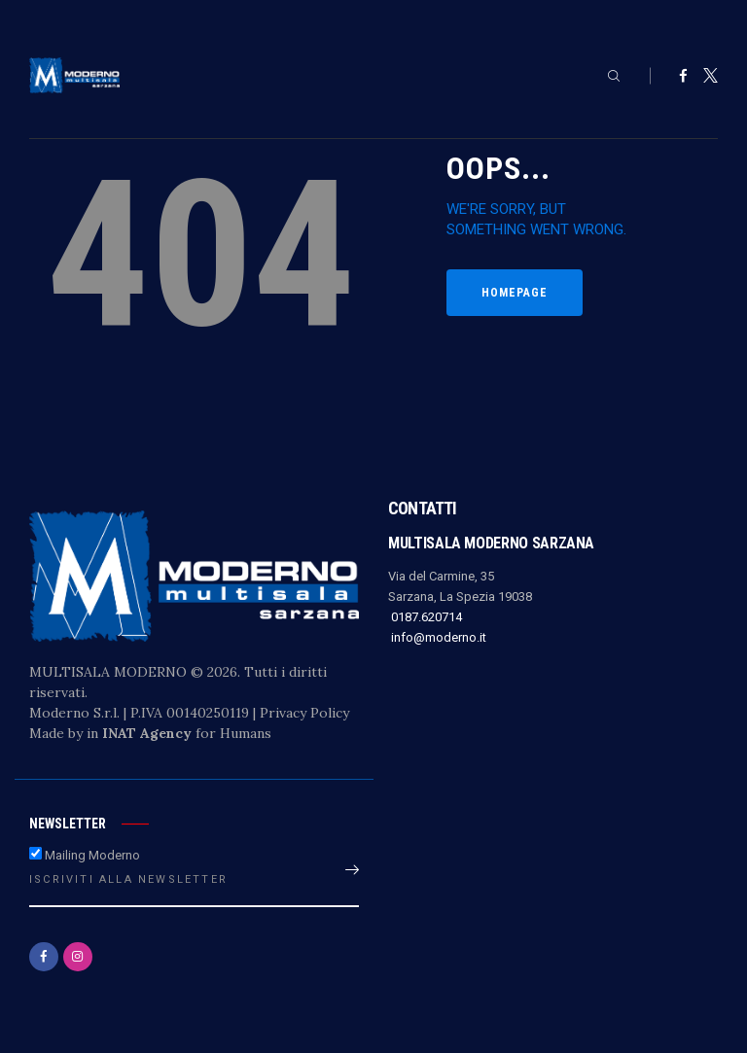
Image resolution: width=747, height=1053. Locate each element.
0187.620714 (425, 617)
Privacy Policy (304, 712)
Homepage (514, 292)
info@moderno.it (437, 637)
